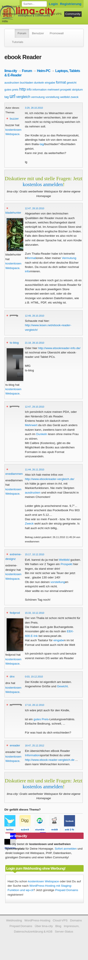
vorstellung (52, 97)
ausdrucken (11, 82)
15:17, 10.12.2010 (34, 554)
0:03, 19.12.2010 (34, 676)
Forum (22, 33)
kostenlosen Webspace (43, 881)
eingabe (50, 82)
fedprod (15, 612)
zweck (75, 97)
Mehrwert (31, 425)
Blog (58, 926)
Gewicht (62, 686)
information (40, 89)
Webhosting (14, 920)
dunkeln (39, 82)
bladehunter (13, 212)
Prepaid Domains (66, 890)
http (22, 89)
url (12, 96)
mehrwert (53, 89)
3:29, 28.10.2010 (34, 107)
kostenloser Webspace (17, 6)
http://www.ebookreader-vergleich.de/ (49, 479)
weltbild (65, 97)
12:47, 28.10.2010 (34, 208)
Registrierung (70, 4)
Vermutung (69, 258)
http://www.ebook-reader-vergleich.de (49, 759)
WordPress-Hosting (15, 13)
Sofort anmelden (66, 848)
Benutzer (38, 33)
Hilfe (5, 21)
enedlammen (14, 473)
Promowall (57, 33)
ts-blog (14, 342)
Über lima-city (44, 926)
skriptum (77, 89)
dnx (12, 676)
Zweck (29, 523)
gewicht (71, 82)
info (29, 89)
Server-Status (64, 931)
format (61, 82)
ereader (15, 745)
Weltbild (64, 559)
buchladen (26, 82)
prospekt (65, 89)
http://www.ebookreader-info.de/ (59, 348)
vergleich (23, 97)
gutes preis (11, 89)
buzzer (14, 118)
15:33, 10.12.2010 (34, 613)
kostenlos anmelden (43, 184)
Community (73, 13)
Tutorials (17, 42)
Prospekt (66, 564)
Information (32, 755)
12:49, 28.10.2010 (34, 315)
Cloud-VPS (54, 13)
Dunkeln (41, 434)
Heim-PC (43, 71)
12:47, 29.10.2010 (34, 406)
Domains (37, 13)
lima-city (10, 71)
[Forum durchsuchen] (34, 4)
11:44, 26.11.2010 (34, 469)
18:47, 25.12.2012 (34, 745)
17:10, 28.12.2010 (34, 705)
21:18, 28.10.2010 (34, 342)
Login (53, 4)
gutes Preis (40, 719)
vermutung (38, 97)
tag (6, 97)
